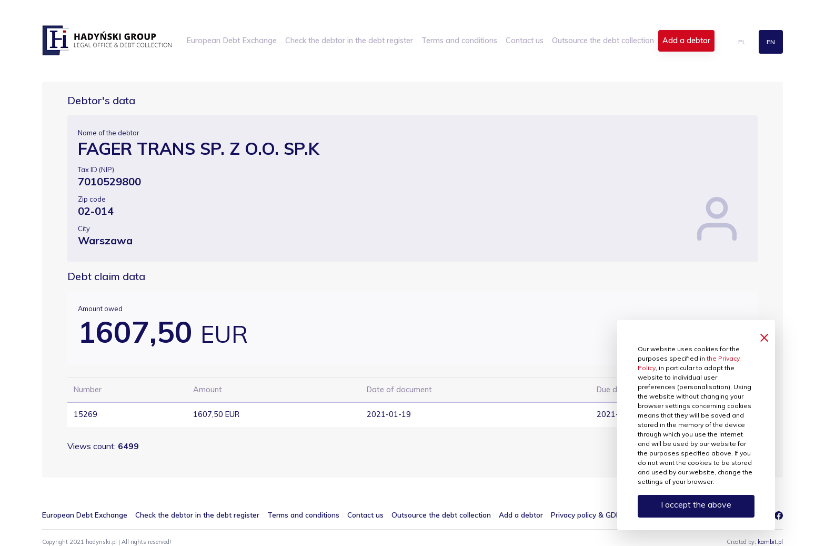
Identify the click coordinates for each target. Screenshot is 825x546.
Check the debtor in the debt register (349, 40)
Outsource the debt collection (603, 40)
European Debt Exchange (231, 40)
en (771, 42)
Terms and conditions (459, 40)
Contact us (525, 40)
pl (742, 42)
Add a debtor (686, 40)
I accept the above (696, 504)
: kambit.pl (768, 541)
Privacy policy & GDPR (588, 514)
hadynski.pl (107, 40)
